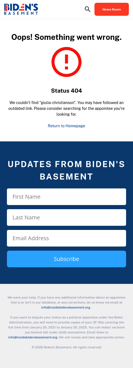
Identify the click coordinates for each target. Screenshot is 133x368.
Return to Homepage (66, 126)
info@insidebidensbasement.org (65, 307)
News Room (112, 9)
